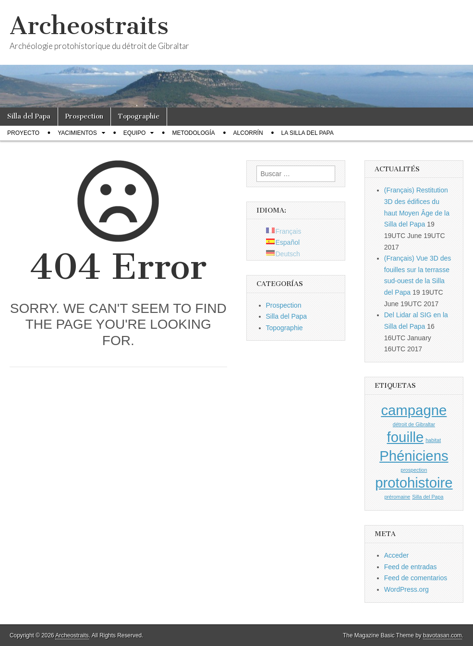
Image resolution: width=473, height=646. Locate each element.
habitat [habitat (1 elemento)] (433, 440)
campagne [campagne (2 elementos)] (414, 410)
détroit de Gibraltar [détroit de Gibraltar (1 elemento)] (414, 424)
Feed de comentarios (416, 578)
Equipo (134, 133)
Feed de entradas (410, 567)
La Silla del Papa (307, 133)
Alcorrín (248, 133)
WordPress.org (406, 589)
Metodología (193, 133)
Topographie (138, 116)
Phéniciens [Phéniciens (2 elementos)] (413, 456)
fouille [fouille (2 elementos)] (405, 437)
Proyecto (23, 133)
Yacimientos (77, 133)
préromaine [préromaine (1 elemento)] (397, 497)
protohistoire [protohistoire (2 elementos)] (413, 482)
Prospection (84, 116)
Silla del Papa (28, 116)
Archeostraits (89, 25)
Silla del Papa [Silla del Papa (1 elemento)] (427, 497)
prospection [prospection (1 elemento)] (413, 470)
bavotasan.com (442, 635)
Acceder (396, 555)
